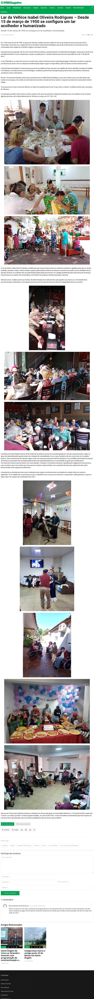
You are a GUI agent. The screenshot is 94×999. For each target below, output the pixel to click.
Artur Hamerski (5, 987)
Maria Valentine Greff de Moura (19, 906)
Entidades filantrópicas (24, 845)
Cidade (68, 8)
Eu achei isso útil (7, 824)
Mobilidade (17, 8)
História (36, 845)
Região (35, 8)
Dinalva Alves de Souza (7, 991)
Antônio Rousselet (6, 983)
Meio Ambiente (78, 8)
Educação (27, 8)
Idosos (44, 845)
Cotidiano (5, 845)
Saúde (12, 845)
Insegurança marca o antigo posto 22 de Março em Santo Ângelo (34, 954)
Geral (9, 8)
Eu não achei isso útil (23, 824)
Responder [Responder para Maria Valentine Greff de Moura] (41, 906)
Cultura (52, 8)
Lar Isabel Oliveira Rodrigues (69, 845)
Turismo (60, 8)
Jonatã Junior (4, 995)
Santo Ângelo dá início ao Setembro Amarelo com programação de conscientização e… (10, 955)
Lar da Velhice (53, 845)
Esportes (44, 8)
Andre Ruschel (5, 980)
